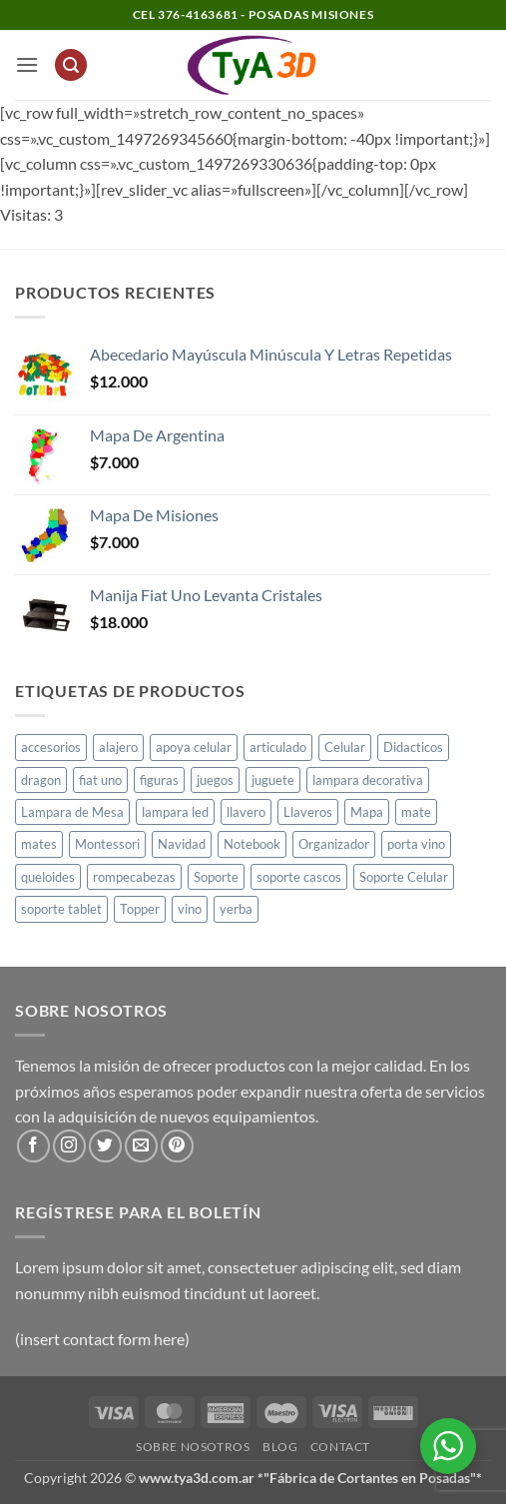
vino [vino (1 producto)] (190, 909)
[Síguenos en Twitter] (105, 1145)
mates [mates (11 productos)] (39, 844)
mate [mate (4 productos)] (416, 812)
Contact (340, 1446)
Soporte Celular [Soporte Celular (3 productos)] (403, 877)
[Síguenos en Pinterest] (177, 1145)
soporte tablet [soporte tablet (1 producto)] (61, 909)
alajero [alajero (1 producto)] (118, 747)
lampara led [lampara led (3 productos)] (175, 812)
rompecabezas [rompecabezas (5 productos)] (134, 877)
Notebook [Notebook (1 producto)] (252, 844)
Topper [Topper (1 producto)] (140, 909)
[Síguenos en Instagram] (69, 1145)
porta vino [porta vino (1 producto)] (416, 844)
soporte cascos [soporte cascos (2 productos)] (298, 877)
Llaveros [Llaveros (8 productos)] (307, 812)
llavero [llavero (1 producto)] (246, 812)
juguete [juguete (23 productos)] (273, 780)
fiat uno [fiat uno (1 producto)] (100, 780)
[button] (27, 64)
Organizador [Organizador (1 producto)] (333, 844)
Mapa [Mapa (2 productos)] (366, 812)
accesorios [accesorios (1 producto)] (51, 747)
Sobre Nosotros (193, 1446)
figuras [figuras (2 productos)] (159, 780)
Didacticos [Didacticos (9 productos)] (413, 747)
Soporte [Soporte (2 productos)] (216, 877)
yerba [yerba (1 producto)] (236, 909)
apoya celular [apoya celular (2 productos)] (194, 747)
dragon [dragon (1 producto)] (41, 780)
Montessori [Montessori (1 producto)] (107, 844)
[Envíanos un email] (141, 1145)
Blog (279, 1446)
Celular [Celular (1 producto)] (344, 747)
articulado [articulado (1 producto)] (278, 747)
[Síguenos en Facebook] (33, 1145)
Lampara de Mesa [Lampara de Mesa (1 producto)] (72, 812)
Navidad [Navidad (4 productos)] (182, 844)
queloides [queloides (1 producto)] (48, 877)
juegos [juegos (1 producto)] (215, 780)
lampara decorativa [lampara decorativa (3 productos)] (367, 780)
